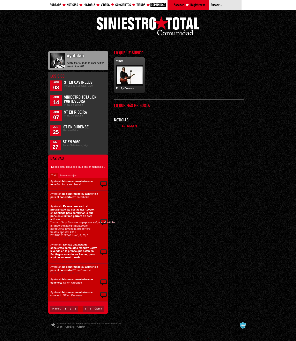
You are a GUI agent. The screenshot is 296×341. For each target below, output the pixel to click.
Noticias (72, 5)
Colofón (81, 327)
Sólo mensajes (68, 175)
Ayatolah (55, 181)
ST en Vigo (71, 142)
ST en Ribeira (75, 112)
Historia (89, 5)
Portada (55, 5)
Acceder (179, 5)
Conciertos (123, 5)
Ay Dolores (127, 88)
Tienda (140, 5)
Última (98, 308)
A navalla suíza (243, 325)
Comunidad (158, 5)
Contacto (69, 327)
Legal (59, 327)
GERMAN (129, 126)
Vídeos (105, 5)
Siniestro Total (148, 27)
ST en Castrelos (78, 82)
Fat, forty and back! (69, 184)
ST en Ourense (76, 127)
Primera (56, 308)
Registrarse (197, 5)
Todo (54, 175)
